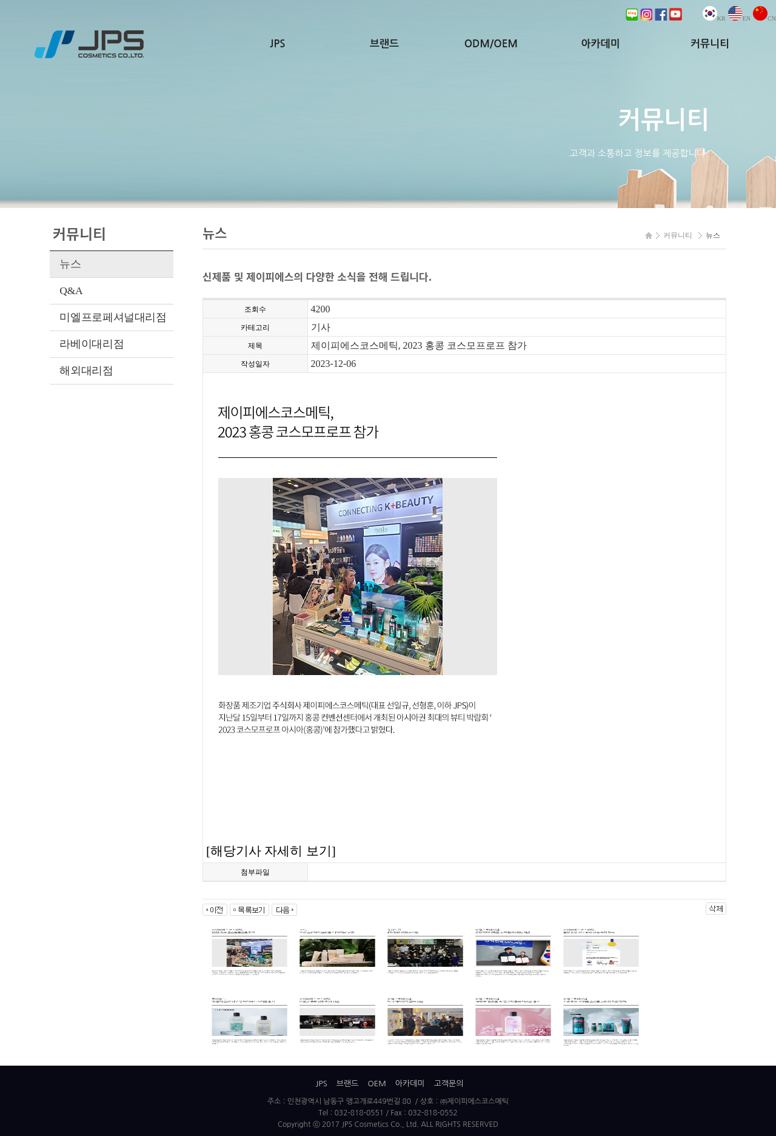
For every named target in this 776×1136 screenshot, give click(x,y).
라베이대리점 (91, 344)
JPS (277, 44)
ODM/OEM (491, 44)
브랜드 (384, 44)
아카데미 (600, 44)
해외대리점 (86, 371)
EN (739, 18)
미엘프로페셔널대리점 (112, 317)
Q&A (70, 290)
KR (714, 18)
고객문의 (449, 1083)
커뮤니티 (710, 44)
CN (764, 18)
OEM (376, 1083)
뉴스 (70, 264)
